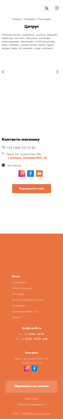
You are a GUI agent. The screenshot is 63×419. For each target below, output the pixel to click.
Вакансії (16, 317)
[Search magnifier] (47, 8)
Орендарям (18, 305)
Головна (16, 19)
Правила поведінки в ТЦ (25, 311)
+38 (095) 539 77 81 (31, 363)
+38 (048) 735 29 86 (20, 147)
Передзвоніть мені (31, 188)
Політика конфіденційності (31, 404)
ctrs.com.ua (11, 165)
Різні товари (44, 19)
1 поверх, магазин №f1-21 (27, 158)
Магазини (29, 19)
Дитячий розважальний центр (28, 299)
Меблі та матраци (22, 288)
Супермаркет (19, 282)
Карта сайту (31, 398)
